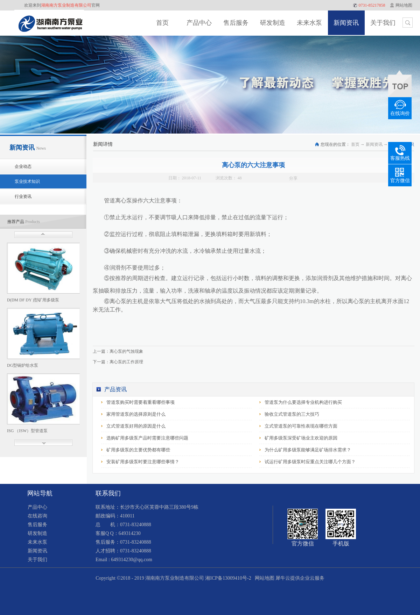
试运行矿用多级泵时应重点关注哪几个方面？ (310, 461)
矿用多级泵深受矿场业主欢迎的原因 (301, 438)
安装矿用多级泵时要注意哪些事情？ (142, 461)
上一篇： (118, 351)
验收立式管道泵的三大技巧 (292, 414)
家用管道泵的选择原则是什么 (136, 414)
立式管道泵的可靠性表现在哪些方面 (301, 426)
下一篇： (118, 361)
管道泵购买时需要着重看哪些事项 (140, 402)
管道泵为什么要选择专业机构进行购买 (303, 402)
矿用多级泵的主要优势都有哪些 (138, 449)
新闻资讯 (374, 144)
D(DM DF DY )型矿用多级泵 (33, 300)
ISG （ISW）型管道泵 (27, 430)
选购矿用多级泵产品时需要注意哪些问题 (147, 438)
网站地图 (263, 578)
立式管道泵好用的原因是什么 (136, 426)
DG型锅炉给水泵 (22, 365)
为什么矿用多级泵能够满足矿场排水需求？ (308, 449)
